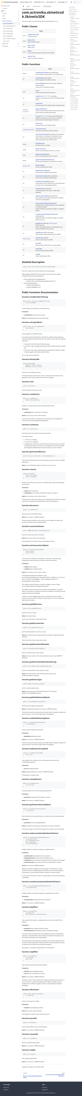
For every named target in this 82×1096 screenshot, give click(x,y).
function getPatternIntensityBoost (74, 85)
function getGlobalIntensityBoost (75, 68)
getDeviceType (40, 165)
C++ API (4, 13)
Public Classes (72, 7)
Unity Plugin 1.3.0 (62, 2)
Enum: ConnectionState (9, 38)
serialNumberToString (42, 72)
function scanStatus (74, 29)
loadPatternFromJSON (42, 181)
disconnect (39, 123)
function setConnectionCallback (75, 43)
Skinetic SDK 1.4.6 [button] (39, 2)
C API (3, 16)
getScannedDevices (41, 109)
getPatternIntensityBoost (43, 196)
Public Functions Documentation (72, 14)
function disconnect (74, 37)
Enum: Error (6, 41)
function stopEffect (74, 101)
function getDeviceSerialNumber (75, 55)
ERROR (29, 51)
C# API (4, 18)
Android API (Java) (7, 21)
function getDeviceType (73, 64)
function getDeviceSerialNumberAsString (75, 60)
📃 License (4, 8)
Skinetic (44, 1089)
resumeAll (38, 249)
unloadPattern (40, 188)
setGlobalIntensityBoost (42, 176)
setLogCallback (40, 78)
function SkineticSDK (74, 23)
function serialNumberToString (74, 17)
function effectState (74, 103)
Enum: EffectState (8, 36)
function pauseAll (73, 105)
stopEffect (38, 232)
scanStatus (39, 103)
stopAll (37, 254)
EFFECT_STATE (31, 45)
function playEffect (74, 99)
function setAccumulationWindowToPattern (74, 90)
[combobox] (77, 2)
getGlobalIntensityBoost (42, 170)
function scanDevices (74, 27)
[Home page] (23, 6)
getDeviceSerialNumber (42, 154)
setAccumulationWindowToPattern (45, 203)
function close (73, 25)
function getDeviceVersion (73, 50)
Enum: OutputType (8, 33)
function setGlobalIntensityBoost (74, 73)
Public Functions (72, 9)
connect (38, 116)
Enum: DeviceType (8, 31)
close (37, 90)
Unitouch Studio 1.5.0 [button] (25, 2)
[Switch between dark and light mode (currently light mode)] (71, 2)
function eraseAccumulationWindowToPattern (75, 95)
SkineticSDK (39, 83)
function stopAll (73, 109)
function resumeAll (74, 107)
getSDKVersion (40, 143)
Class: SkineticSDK (8, 23)
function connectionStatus (73, 40)
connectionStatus (40, 129)
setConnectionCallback (42, 134)
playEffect (38, 223)
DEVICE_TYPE (31, 40)
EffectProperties (53, 223)
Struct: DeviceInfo (8, 28)
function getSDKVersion (73, 47)
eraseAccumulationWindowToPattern (46, 214)
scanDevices (39, 96)
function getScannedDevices (74, 32)
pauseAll (38, 243)
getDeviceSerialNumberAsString (44, 159)
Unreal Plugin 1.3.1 (51, 2)
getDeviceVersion (40, 149)
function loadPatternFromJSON (74, 77)
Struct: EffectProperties (9, 26)
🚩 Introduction (5, 6)
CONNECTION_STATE (33, 34)
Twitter (5, 1089)
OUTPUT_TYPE (31, 56)
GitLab (44, 1087)
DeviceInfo (25, 111)
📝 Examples (4, 46)
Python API (5, 43)
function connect (73, 35)
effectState (39, 238)
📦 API (3, 11)
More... (57, 21)
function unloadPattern (73, 81)
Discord (6, 1087)
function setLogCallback (73, 21)
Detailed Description (73, 11)
